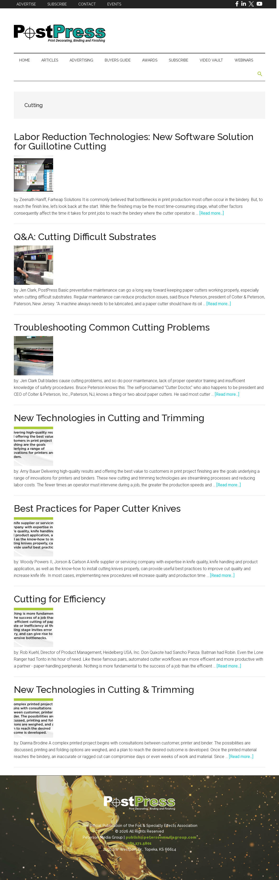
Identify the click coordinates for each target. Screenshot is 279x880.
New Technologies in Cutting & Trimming (104, 689)
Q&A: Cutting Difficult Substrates (85, 236)
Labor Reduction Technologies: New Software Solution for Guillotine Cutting (134, 141)
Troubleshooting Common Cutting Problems (112, 327)
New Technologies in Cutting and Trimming (109, 417)
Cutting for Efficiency (60, 598)
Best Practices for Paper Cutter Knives (97, 508)
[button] (260, 74)
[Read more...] (211, 213)
